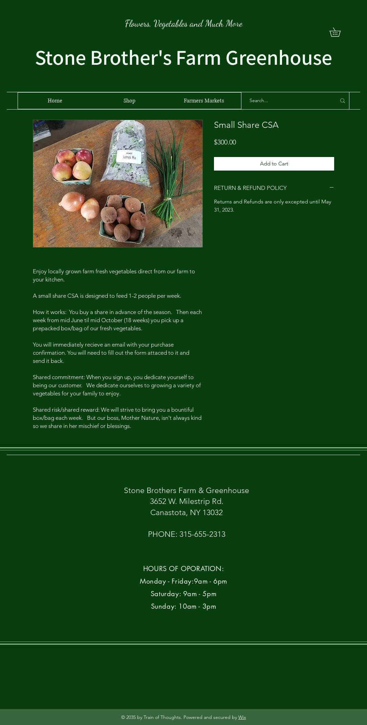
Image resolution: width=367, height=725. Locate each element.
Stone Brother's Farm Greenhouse (183, 57)
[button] (339, 32)
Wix (242, 717)
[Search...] (288, 101)
